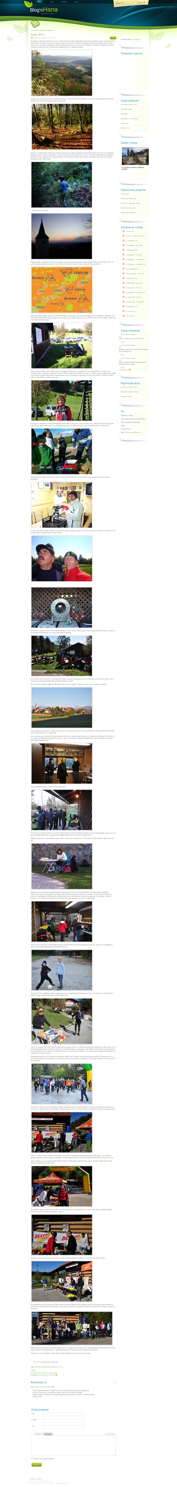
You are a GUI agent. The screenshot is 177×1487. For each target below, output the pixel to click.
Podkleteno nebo (126, 396)
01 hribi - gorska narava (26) (135, 236)
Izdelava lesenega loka (128, 208)
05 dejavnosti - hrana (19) (134, 283)
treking (33, 1370)
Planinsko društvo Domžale (130, 392)
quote (112, 1434)
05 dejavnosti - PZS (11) (134, 288)
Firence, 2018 (125, 128)
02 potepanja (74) (132, 241)
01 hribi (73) (130, 231)
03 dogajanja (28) (132, 250)
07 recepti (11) (131, 311)
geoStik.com (136, 432)
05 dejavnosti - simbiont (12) (135, 292)
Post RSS (53, 1375)
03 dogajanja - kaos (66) (134, 255)
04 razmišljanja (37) (132, 269)
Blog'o (44, 10)
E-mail (33, 1373)
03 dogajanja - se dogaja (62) (135, 259)
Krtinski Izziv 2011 (56, 1367)
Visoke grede (125, 194)
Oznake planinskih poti (128, 213)
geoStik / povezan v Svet (129, 387)
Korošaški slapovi (126, 109)
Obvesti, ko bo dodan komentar (44, 1459)
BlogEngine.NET (41, 1481)
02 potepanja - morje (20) (134, 245)
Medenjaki (124, 114)
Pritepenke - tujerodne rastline (130, 203)
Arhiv (52, 2)
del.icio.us (53, 1373)
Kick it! (38, 1373)
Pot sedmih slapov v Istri (129, 104)
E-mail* (34, 1420)
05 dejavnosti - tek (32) (133, 297)
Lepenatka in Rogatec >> (47, 30)
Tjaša (56, 264)
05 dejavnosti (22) (132, 278)
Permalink (34, 1375)
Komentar (38, 1434)
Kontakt (64, 2)
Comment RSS (125, 370)
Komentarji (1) (43, 1375)
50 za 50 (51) (130, 316)
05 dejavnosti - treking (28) (135, 302)
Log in (76, 2)
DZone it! (45, 1373)
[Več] (122, 342)
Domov (39, 2)
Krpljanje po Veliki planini (129, 119)
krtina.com (127, 432)
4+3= (33, 1426)
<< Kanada (34, 30)
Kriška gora (124, 123)
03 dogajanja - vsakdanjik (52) (136, 264)
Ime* (33, 1413)
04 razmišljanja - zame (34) (135, 274)
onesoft (66, 1483)
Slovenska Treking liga (42, 1367)
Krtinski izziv (53, 41)
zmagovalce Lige (107, 1158)
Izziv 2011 (37, 34)
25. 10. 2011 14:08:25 (44, 1387)
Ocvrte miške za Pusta (128, 334)
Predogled (48, 1434)
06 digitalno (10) (131, 307)
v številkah (135, 39)
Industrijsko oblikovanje (129, 198)
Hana (129, 429)
